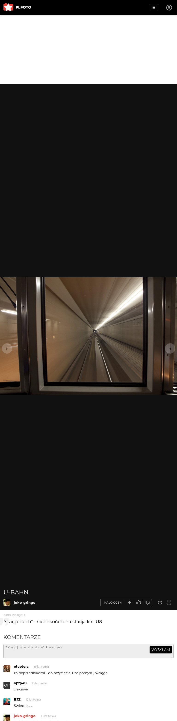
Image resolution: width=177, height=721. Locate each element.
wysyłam (160, 649)
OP (7, 687)
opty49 (20, 685)
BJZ (17, 701)
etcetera (21, 668)
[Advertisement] (88, 49)
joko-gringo (24, 602)
